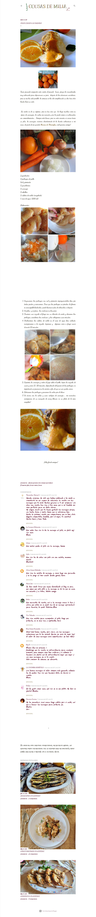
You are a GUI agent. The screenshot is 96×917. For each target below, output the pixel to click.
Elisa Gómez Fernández (33, 629)
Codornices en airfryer (30, 896)
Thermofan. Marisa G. (33, 495)
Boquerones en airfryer (30, 796)
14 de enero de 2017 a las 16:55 (38, 554)
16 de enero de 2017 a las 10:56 (39, 644)
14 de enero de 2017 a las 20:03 (41, 583)
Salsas (40, 485)
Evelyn (28, 686)
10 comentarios (33, 854)
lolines (28, 543)
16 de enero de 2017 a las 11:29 (52, 667)
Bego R (28, 645)
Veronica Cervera (31, 699)
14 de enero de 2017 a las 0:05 (49, 495)
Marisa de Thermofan (48, 125)
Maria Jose (29, 583)
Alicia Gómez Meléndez (33, 570)
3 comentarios (32, 799)
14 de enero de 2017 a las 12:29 (39, 543)
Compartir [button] (23, 483)
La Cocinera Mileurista (33, 527)
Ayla (27, 554)
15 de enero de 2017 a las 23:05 (49, 629)
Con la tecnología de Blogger (48, 911)
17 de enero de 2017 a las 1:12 (45, 699)
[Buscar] (74, 5)
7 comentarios (32, 899)
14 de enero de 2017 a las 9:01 (49, 527)
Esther (28, 599)
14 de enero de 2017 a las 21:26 (44, 615)
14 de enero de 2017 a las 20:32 (39, 599)
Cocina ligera (34, 485)
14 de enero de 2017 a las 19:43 (49, 570)
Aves (28, 485)
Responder (29, 523)
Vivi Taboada (30, 615)
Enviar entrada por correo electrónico (40, 483)
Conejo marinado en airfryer (32, 851)
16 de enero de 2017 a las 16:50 (39, 685)
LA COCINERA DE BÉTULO (35, 667)
